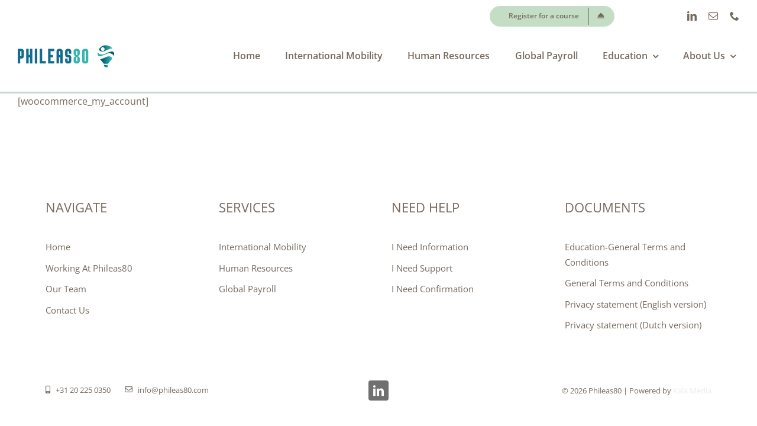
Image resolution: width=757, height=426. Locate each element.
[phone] (734, 16)
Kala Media (692, 390)
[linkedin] (692, 16)
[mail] (713, 16)
